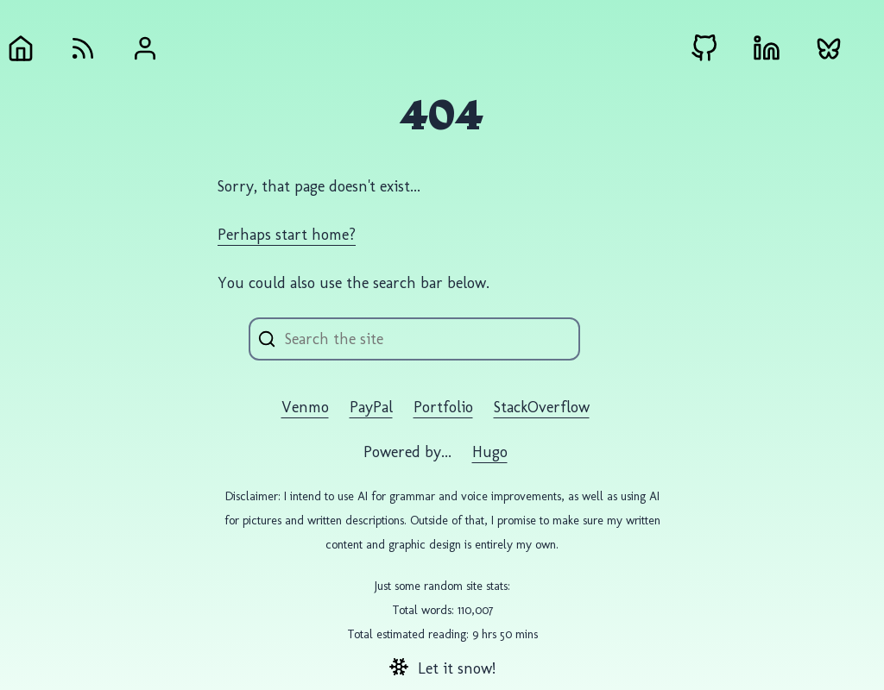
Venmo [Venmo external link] (305, 407)
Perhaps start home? (287, 234)
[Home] (21, 48)
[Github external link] (704, 48)
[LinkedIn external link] (766, 48)
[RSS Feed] (83, 48)
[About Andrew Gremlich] (145, 48)
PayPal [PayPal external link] (371, 407)
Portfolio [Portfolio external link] (443, 407)
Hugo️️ (490, 451)
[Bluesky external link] (829, 48)
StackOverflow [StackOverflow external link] (542, 407)
